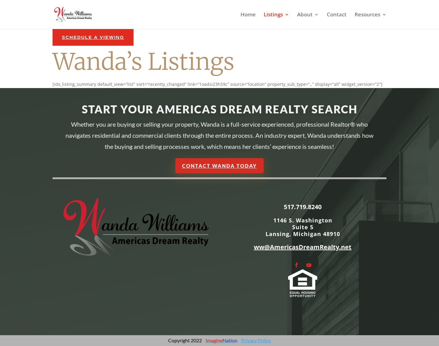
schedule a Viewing (93, 37)
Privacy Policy (256, 340)
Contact (337, 15)
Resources (367, 15)
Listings (273, 15)
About (305, 15)
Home (248, 15)
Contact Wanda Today (219, 165)
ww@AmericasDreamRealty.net (303, 247)
